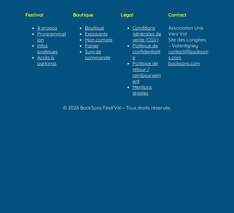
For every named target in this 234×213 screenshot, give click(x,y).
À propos (47, 28)
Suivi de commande (97, 54)
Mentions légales (142, 90)
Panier (92, 46)
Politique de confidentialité (146, 51)
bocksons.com (184, 63)
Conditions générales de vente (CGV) (147, 34)
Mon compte (98, 40)
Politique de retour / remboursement (147, 72)
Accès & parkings (47, 60)
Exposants (96, 34)
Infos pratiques (47, 48)
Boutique (94, 28)
